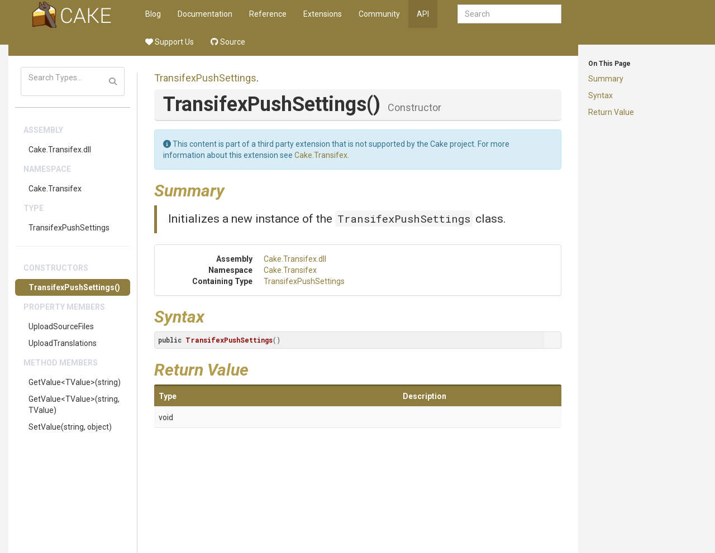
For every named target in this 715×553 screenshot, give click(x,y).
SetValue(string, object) (70, 426)
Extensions (322, 13)
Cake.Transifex (55, 188)
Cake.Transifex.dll (59, 149)
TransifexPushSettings (68, 227)
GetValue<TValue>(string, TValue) (74, 405)
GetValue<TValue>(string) (74, 382)
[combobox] (509, 13)
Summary (605, 78)
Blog (153, 13)
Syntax (600, 95)
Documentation (205, 13)
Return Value (611, 112)
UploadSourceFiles (61, 326)
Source (228, 41)
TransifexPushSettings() (74, 287)
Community (379, 13)
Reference (268, 13)
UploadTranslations (62, 343)
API (423, 13)
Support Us (169, 41)
